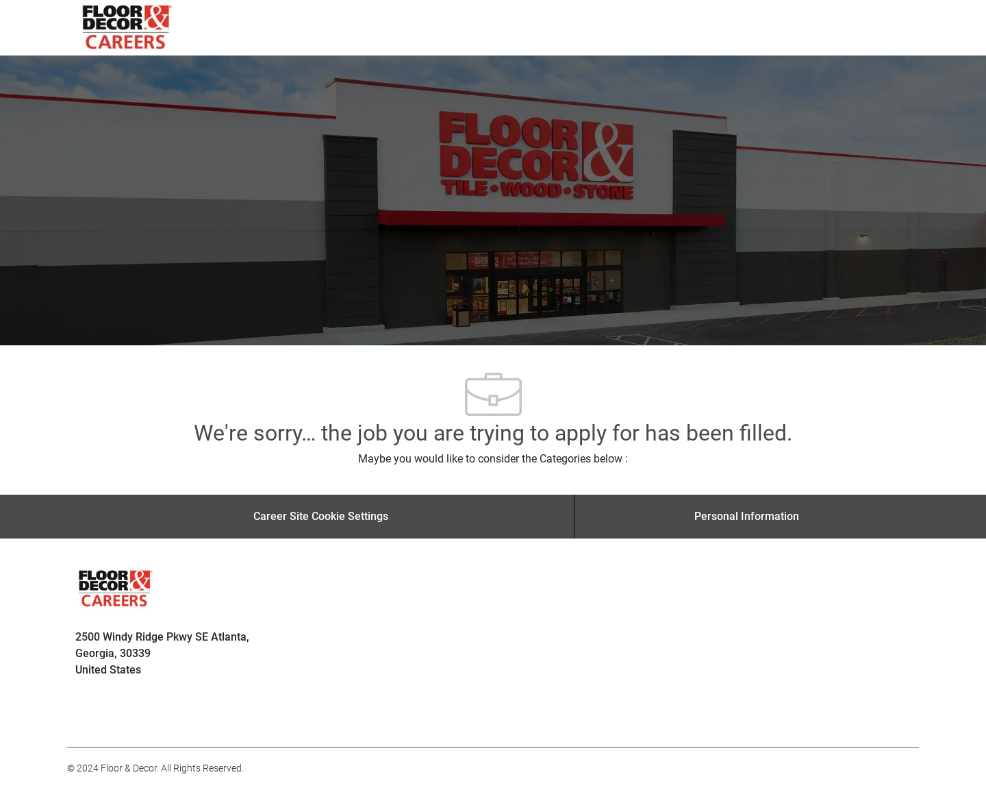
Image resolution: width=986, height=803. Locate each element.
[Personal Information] (747, 517)
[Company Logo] (127, 27)
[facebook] (83, 716)
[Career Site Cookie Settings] (321, 517)
